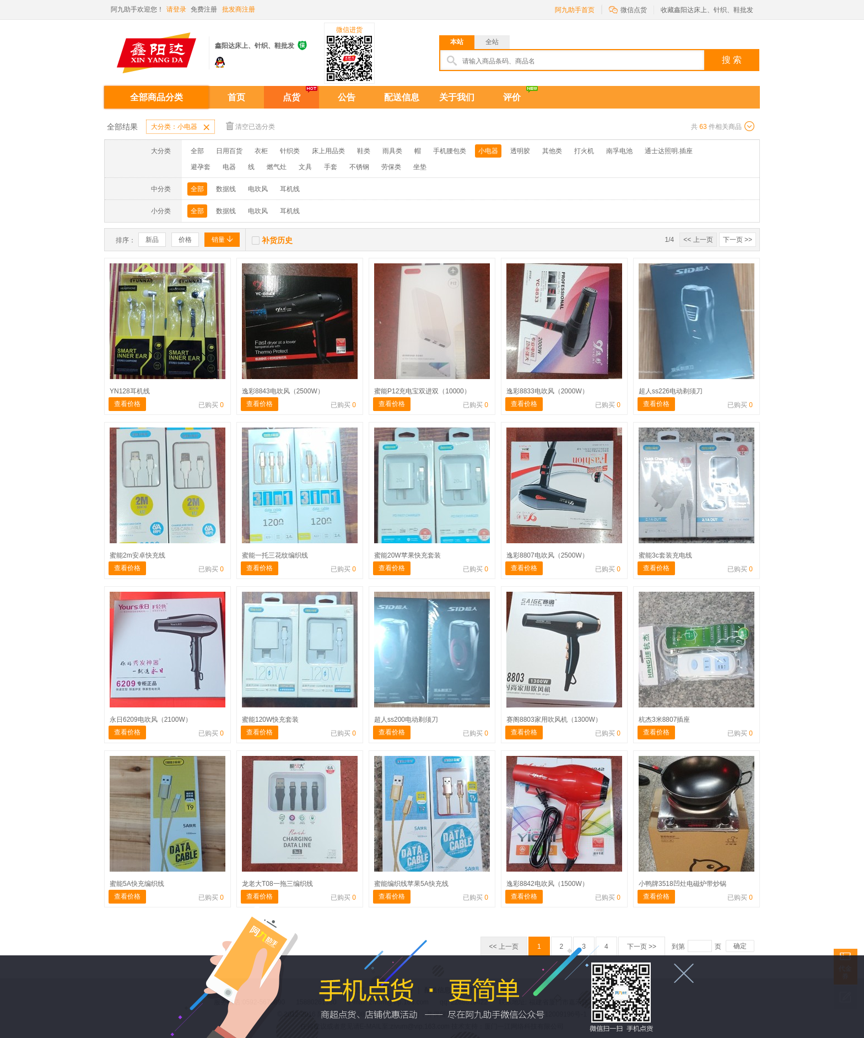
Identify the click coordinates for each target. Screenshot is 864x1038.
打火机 (584, 151)
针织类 (290, 151)
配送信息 (401, 97)
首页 (236, 97)
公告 (346, 97)
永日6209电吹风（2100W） (151, 719)
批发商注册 (238, 9)
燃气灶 (277, 167)
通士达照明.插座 (669, 151)
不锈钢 (359, 167)
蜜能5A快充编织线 (137, 884)
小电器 (488, 151)
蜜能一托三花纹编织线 (275, 555)
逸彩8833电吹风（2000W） (547, 391)
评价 (512, 97)
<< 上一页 (697, 240)
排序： (126, 240)
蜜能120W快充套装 (270, 719)
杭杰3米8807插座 (664, 719)
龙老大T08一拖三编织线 (277, 884)
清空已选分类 (250, 126)
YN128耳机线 (130, 391)
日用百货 (229, 151)
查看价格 (127, 404)
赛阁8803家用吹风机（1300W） (554, 719)
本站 (456, 42)
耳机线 (290, 189)
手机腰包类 (449, 151)
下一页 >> (737, 240)
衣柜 (261, 151)
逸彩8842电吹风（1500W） (547, 884)
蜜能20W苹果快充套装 (407, 555)
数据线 (226, 189)
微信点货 (628, 9)
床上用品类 (328, 151)
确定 (740, 946)
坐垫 (419, 167)
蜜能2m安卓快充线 (137, 555)
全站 (492, 42)
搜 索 (732, 59)
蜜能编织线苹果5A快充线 (411, 884)
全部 (197, 151)
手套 (330, 167)
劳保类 (391, 167)
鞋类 (363, 151)
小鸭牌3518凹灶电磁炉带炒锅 (682, 884)
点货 (291, 97)
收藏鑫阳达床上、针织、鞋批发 (707, 10)
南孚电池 (619, 151)
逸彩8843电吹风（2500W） (283, 391)
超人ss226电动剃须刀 (671, 391)
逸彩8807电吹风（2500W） (547, 555)
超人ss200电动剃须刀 (406, 719)
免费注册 (204, 9)
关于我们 (456, 97)
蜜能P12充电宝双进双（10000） (422, 391)
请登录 (176, 9)
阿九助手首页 (575, 10)
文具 (305, 167)
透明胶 (520, 151)
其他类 (552, 151)
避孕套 (200, 167)
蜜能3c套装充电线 (665, 555)
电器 (229, 167)
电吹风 (258, 189)
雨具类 (392, 151)
